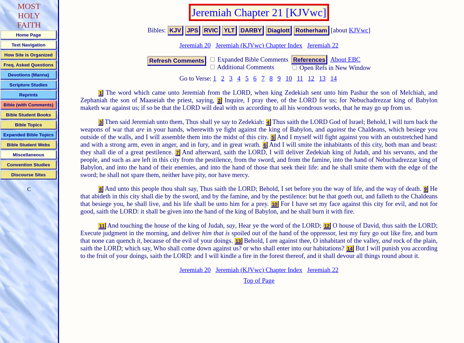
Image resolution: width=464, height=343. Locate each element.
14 (333, 78)
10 (289, 78)
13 (322, 78)
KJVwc (358, 30)
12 (311, 78)
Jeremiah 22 (323, 45)
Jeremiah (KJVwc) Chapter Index (258, 45)
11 (300, 78)
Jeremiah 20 (195, 45)
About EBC (345, 59)
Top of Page (258, 280)
